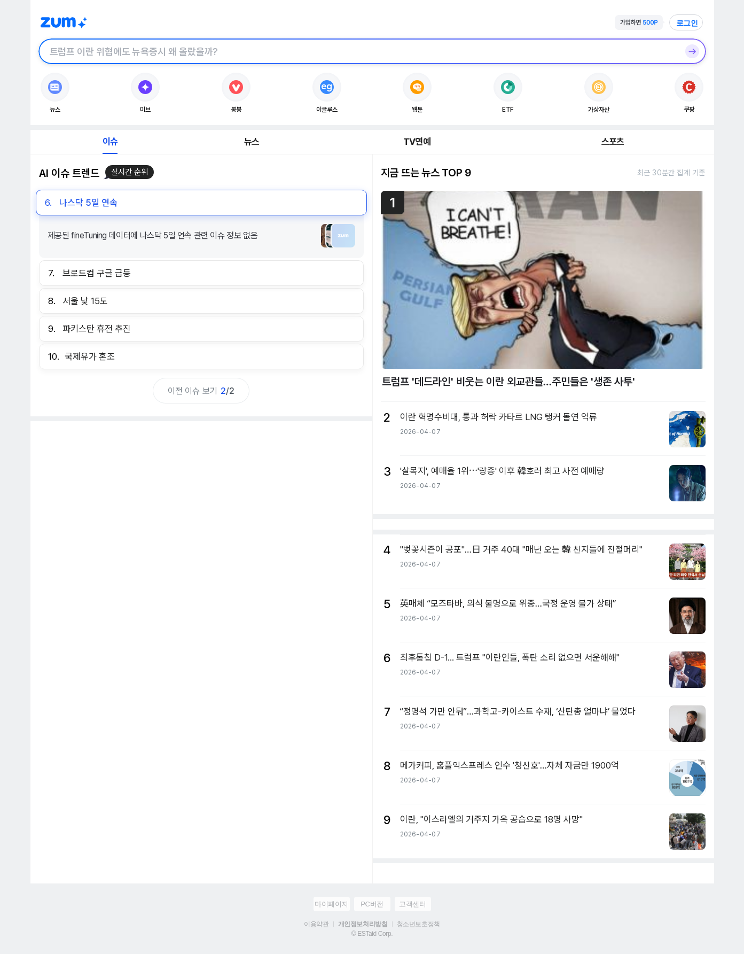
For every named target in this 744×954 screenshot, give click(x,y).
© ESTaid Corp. (372, 933)
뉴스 (251, 141)
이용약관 (316, 924)
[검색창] (358, 51)
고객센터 (412, 904)
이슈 (110, 141)
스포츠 (612, 141)
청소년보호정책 (418, 924)
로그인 (687, 23)
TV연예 (416, 141)
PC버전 (372, 904)
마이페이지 (331, 904)
